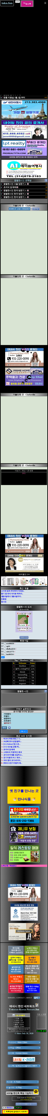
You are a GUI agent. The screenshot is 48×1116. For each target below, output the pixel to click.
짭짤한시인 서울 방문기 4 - (14, 184)
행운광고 (10, 1107)
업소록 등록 (41, 1031)
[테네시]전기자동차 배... (12, 763)
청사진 (3, 602)
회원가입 (24, 641)
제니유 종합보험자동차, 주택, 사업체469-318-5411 (32, 969)
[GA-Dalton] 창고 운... (11, 744)
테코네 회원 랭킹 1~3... (12, 739)
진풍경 (3, 599)
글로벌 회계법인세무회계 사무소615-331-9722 (16, 988)
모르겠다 (6, 721)
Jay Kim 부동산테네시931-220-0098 (16, 979)
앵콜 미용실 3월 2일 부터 (13, 97)
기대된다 (6, 714)
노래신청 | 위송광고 (8, 866)
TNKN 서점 (24, 637)
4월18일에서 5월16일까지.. (11, 596)
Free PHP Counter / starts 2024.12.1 (18, 1030)
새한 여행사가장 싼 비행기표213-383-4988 (32, 979)
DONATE (11, 998)
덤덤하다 (6, 718)
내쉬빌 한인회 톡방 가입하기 (22, 1093)
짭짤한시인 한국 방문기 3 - (14, 190)
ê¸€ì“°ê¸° (36, 209)
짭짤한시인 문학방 (22, 180)
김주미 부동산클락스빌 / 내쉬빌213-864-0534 (16, 960)
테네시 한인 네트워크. (24, 1006)
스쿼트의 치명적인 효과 (12, 752)
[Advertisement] (24, 776)
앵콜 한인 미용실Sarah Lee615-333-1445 (32, 988)
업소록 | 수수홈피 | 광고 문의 (26, 1104)
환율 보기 (24, 731)
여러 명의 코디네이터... (12, 760)
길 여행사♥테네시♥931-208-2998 (32, 960)
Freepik (29, 1098)
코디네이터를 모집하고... (13, 755)
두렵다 (5, 716)
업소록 (27, 3)
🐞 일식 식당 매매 (10, 1112)
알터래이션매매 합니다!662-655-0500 (16, 969)
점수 (3, 657)
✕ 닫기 (18, 1107)
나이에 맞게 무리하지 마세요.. (12, 591)
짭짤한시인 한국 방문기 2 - (14, 194)
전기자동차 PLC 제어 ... (12, 758)
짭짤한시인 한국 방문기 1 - (14, 197)
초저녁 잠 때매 (8, 187)
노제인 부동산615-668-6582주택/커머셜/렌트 (32, 950)
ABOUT (29, 998)
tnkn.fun (7, 3)
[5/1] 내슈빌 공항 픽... (11, 747)
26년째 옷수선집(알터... (12, 741)
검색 (17, 1)
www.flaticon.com (26, 1099)
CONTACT (20, 998)
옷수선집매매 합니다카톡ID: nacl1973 (16, 950)
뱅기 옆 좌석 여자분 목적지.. (12, 594)
